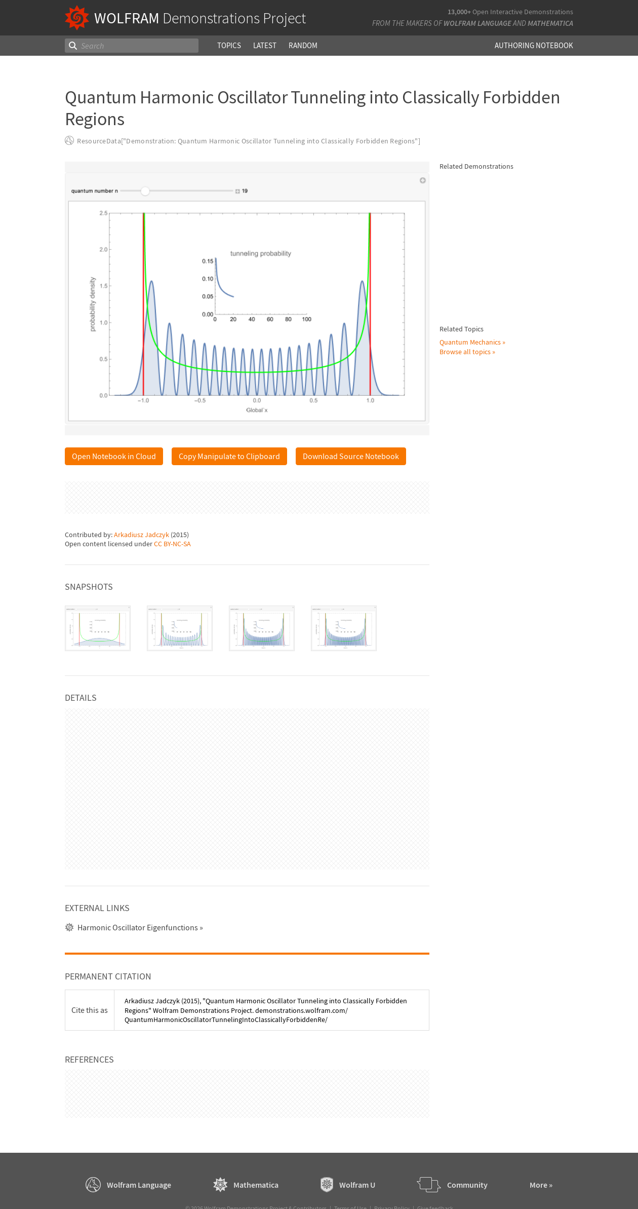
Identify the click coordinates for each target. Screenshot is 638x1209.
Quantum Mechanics (470, 1078)
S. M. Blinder (493, 744)
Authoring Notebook (534, 45)
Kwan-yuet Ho (496, 515)
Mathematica (550, 23)
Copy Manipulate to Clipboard (229, 456)
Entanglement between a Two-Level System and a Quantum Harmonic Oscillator (521, 497)
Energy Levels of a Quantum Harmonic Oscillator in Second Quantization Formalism (520, 453)
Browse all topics (465, 1087)
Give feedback (435, 1184)
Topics (229, 45)
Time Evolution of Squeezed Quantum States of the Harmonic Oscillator (517, 196)
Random (303, 45)
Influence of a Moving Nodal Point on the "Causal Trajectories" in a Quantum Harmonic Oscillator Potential (519, 545)
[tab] (98, 592)
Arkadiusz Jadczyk (141, 498)
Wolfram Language (477, 23)
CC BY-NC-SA (172, 507)
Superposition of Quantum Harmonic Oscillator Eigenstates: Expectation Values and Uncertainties (522, 819)
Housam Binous (499, 428)
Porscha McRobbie (502, 657)
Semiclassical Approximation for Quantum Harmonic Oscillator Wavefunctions (518, 770)
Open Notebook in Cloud (114, 456)
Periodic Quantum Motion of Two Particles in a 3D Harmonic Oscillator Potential (521, 594)
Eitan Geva (549, 657)
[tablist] (247, 592)
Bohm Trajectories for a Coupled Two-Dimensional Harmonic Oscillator (515, 929)
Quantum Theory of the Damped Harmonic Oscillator (518, 731)
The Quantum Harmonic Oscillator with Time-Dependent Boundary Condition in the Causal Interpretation (511, 877)
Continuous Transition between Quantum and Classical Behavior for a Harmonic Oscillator (510, 361)
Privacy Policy (392, 1184)
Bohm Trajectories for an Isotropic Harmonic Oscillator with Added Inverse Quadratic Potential (519, 978)
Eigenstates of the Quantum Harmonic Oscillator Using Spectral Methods (517, 409)
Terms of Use (350, 1184)
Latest (264, 45)
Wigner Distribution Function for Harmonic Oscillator (518, 236)
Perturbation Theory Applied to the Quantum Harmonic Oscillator (518, 638)
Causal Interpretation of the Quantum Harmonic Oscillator (520, 270)
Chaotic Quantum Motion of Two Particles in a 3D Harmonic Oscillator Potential (521, 312)
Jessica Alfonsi (497, 471)
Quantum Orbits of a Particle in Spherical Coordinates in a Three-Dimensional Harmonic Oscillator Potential (521, 687)
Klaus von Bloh (498, 284)
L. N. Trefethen (547, 428)
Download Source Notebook (351, 456)
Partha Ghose (495, 384)
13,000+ (459, 11)
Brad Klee (489, 789)
